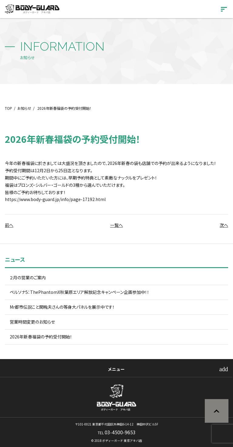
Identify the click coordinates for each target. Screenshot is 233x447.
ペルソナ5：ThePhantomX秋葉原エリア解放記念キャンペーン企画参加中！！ (79, 292)
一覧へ (116, 225)
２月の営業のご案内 (28, 277)
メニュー (116, 369)
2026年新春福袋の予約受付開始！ (41, 337)
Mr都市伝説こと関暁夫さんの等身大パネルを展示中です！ (62, 307)
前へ (9, 225)
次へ (224, 225)
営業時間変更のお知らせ (32, 322)
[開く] (224, 10)
